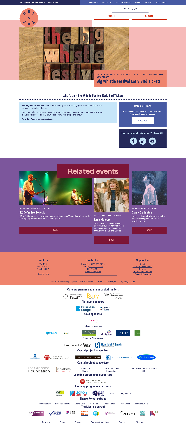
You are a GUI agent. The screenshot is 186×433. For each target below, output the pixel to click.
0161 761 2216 (98, 264)
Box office (31, 2)
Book (55, 230)
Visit (111, 16)
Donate (143, 264)
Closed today (52, 2)
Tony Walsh (125, 404)
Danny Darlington (142, 212)
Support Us (106, 2)
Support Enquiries (143, 274)
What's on (69, 95)
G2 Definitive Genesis (32, 212)
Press (62, 422)
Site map (140, 422)
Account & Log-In (123, 2)
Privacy (78, 422)
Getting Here (43, 274)
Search (148, 2)
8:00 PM (46, 208)
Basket (138, 2)
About (149, 16)
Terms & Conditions (100, 422)
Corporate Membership (143, 266)
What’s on (130, 9)
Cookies (122, 422)
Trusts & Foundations (142, 271)
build (133, 281)
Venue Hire (93, 2)
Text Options (161, 2)
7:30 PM (153, 208)
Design (126, 281)
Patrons (142, 269)
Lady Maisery (102, 219)
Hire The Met (93, 269)
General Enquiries (93, 271)
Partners (46, 422)
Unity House (125, 393)
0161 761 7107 (96, 266)
